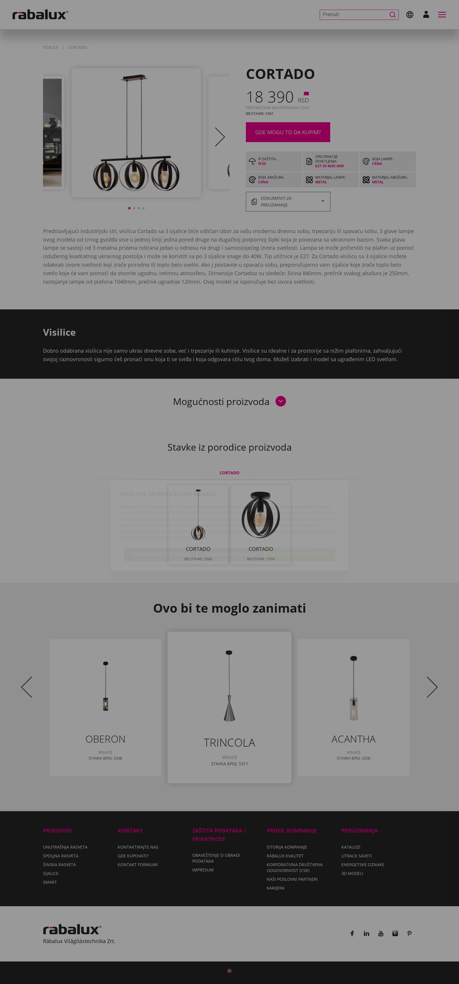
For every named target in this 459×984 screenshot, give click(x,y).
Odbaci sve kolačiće (231, 521)
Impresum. (197, 504)
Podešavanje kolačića (160, 521)
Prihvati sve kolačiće (300, 521)
